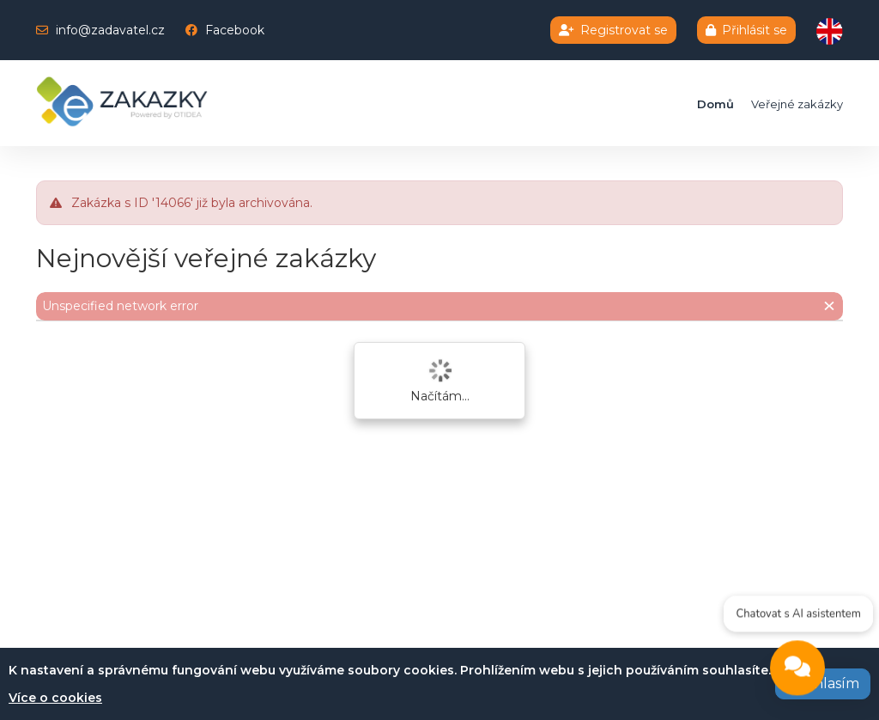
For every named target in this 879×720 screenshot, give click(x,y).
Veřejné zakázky (797, 104)
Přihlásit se (746, 30)
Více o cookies (55, 697)
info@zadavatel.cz (110, 30)
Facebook (234, 30)
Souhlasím (822, 683)
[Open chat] (797, 670)
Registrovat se (613, 30)
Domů (715, 104)
